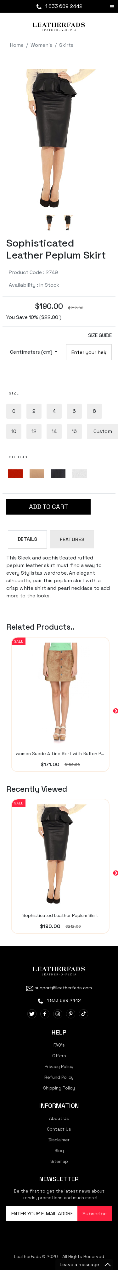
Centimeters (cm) (31, 352)
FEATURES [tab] (72, 539)
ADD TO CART (48, 507)
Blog (59, 1150)
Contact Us (59, 1129)
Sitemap (59, 1161)
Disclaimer (59, 1140)
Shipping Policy (59, 1088)
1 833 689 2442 (59, 6)
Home (17, 45)
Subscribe (94, 1213)
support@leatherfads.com (59, 988)
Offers (59, 1056)
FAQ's (59, 1045)
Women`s (41, 45)
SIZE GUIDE (100, 335)
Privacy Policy (59, 1066)
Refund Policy (59, 1077)
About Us (59, 1118)
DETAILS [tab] (27, 539)
